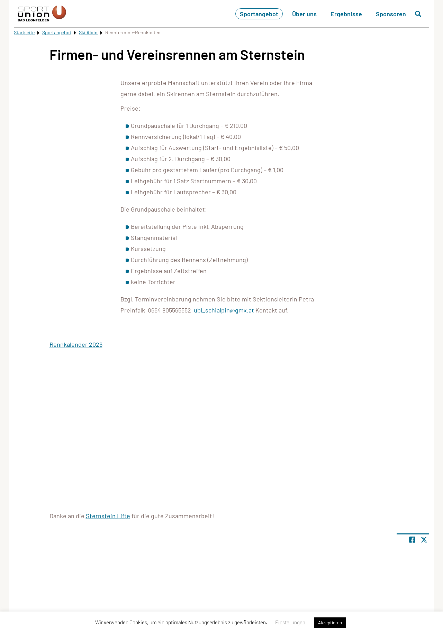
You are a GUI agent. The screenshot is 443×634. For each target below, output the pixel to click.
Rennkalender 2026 (75, 344)
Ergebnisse (346, 14)
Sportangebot (259, 14)
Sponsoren (391, 14)
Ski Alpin (88, 32)
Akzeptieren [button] (330, 622)
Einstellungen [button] (290, 622)
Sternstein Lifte (108, 516)
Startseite (24, 32)
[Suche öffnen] (418, 13)
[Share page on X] (424, 539)
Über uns (304, 14)
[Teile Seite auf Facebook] (412, 539)
